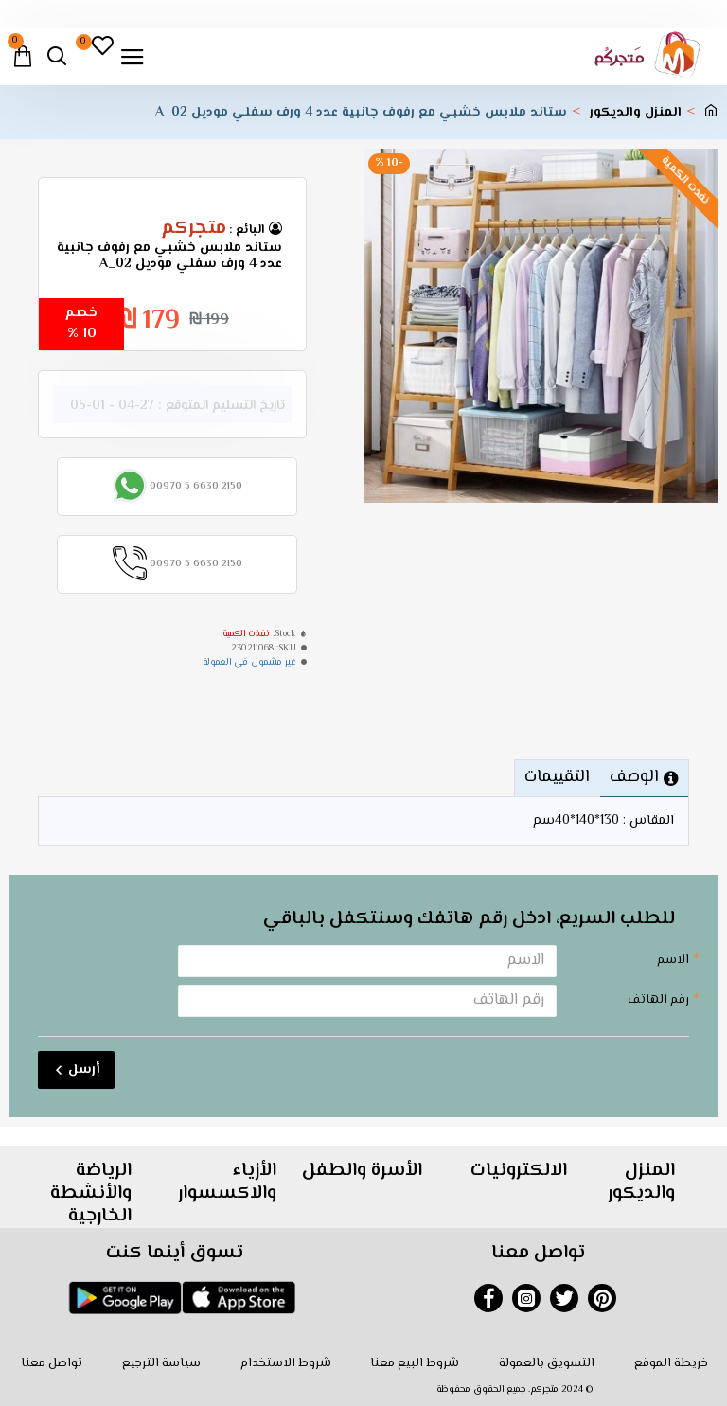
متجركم (193, 229)
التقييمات (553, 777)
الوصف (633, 777)
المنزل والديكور (636, 113)
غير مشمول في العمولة (249, 662)
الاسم (673, 960)
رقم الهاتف (658, 999)
